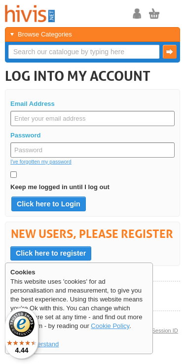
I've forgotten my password (41, 162)
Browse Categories (45, 34)
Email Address (32, 103)
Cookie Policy (110, 326)
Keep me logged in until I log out (60, 187)
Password (25, 135)
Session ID (164, 330)
